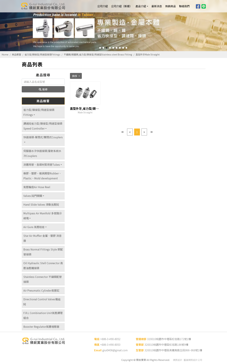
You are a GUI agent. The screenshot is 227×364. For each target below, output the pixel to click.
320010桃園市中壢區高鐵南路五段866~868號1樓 (173, 350)
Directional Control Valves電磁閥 (42, 301)
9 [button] (126, 48)
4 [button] (110, 48)
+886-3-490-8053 (110, 345)
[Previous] (130, 132)
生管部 (140, 350)
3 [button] (106, 48)
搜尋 (43, 89)
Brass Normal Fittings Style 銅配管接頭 (43, 251)
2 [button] (103, 48)
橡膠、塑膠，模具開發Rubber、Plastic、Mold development (42, 175)
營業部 (140, 345)
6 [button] (116, 48)
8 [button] (123, 48)
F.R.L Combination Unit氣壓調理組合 (43, 315)
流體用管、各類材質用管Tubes (41, 164)
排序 (75, 76)
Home (5, 54)
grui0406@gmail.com (115, 350)
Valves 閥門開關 (32, 196)
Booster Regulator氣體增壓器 (41, 327)
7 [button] (120, 48)
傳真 (96, 345)
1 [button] (100, 48)
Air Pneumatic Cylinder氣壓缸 (41, 290)
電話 (96, 339)
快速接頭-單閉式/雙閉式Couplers (43, 137)
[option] (113, 25)
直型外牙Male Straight (148, 54)
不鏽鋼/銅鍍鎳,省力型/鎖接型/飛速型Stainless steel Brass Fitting (98, 54)
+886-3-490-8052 (110, 339)
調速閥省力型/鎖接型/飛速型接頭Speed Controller (42, 125)
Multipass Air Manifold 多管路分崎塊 (42, 215)
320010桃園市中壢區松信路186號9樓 (166, 345)
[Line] (203, 6)
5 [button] (113, 48)
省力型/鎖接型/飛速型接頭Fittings (42, 54)
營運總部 (141, 339)
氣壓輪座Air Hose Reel (36, 187)
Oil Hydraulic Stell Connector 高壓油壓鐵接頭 (43, 265)
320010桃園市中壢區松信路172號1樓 (169, 339)
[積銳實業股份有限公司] (43, 6)
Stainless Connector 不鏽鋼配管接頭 (42, 279)
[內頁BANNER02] (113, 25)
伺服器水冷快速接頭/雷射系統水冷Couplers (42, 153)
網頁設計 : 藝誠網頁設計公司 (187, 360)
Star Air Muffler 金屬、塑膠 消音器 (42, 238)
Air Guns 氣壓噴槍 (34, 227)
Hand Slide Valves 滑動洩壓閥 (41, 204)
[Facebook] (198, 6)
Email (98, 350)
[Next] (144, 132)
